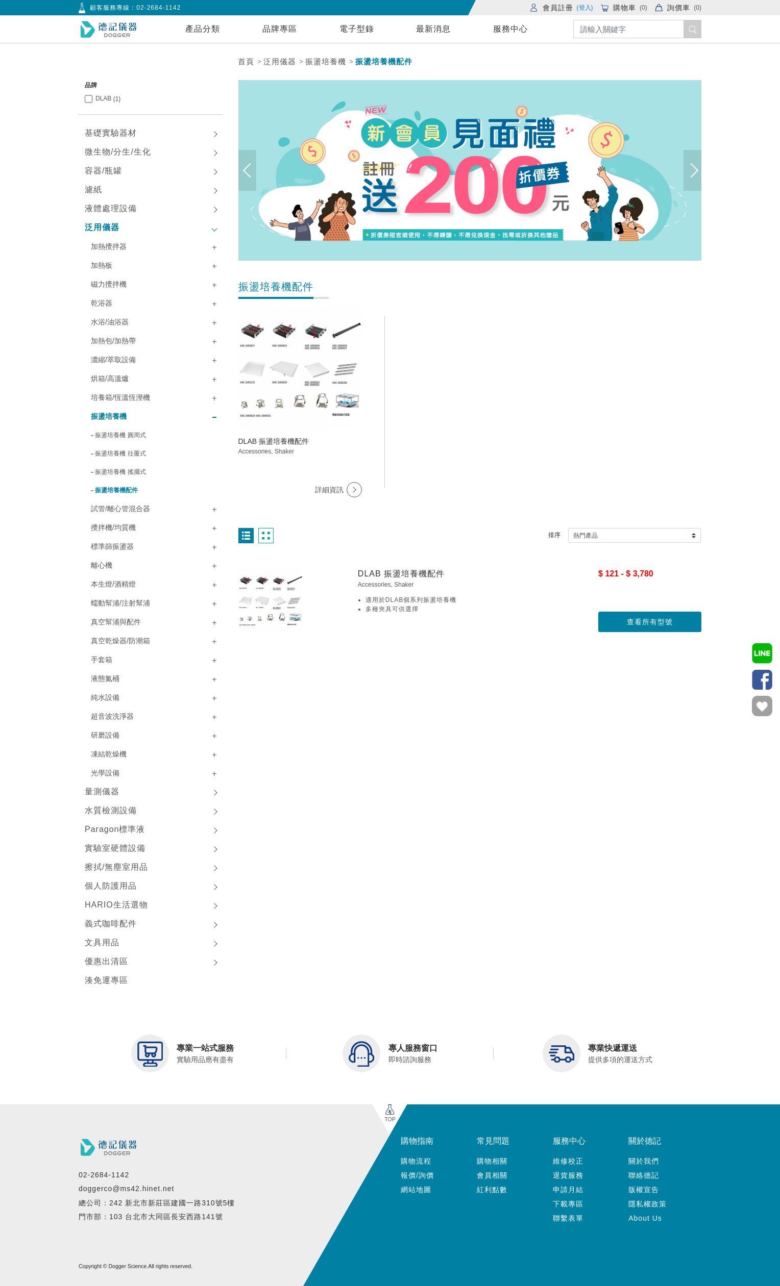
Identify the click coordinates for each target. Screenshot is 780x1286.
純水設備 (105, 697)
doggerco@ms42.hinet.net (126, 1188)
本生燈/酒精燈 (113, 584)
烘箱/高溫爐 (110, 378)
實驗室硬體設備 (115, 848)
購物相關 (492, 1161)
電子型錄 (356, 28)
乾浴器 (101, 303)
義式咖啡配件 (111, 923)
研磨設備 (105, 735)
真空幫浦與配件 (116, 622)
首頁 (246, 61)
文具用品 (102, 942)
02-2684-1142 (158, 7)
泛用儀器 (279, 61)
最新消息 (433, 28)
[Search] (637, 29)
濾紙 (93, 189)
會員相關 (492, 1175)
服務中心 (510, 28)
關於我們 (643, 1161)
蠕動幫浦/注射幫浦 (120, 603)
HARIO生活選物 (116, 904)
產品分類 (202, 28)
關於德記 (644, 1141)
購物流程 (416, 1161)
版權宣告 (643, 1190)
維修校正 (568, 1161)
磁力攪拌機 (109, 284)
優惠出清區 (106, 961)
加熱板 (101, 265)
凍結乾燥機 (109, 754)
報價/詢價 (417, 1175)
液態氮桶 (105, 678)
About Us (645, 1218)
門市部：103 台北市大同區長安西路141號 (151, 1217)
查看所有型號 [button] (650, 622)
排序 (554, 535)
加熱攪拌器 (109, 246)
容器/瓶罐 (103, 170)
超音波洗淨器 (112, 716)
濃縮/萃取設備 (113, 360)
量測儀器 (102, 791)
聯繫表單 (568, 1218)
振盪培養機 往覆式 (120, 453)
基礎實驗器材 (111, 133)
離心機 (101, 565)
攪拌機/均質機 (113, 527)
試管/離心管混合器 (120, 509)
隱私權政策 (647, 1204)
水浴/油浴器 (110, 322)
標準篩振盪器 (112, 546)
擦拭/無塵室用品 (116, 867)
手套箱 (101, 659)
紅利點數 (492, 1190)
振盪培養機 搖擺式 (120, 471)
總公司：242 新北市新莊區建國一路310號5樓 (157, 1203)
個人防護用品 (111, 885)
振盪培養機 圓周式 (120, 435)
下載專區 (568, 1204)
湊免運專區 (106, 980)
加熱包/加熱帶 (113, 341)
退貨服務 (568, 1175)
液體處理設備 (111, 208)
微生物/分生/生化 (118, 151)
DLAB (107, 99)
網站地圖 (416, 1190)
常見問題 (493, 1141)
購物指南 (417, 1141)
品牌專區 (279, 28)
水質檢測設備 (111, 810)
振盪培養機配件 (383, 61)
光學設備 (105, 773)
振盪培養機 (325, 61)
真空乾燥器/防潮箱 (120, 641)
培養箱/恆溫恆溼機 (120, 397)
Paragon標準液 (115, 829)
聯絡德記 (643, 1175)
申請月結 (568, 1190)
